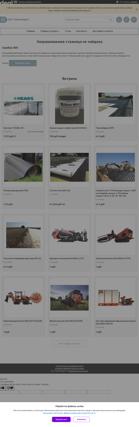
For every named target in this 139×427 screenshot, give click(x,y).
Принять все (61, 419)
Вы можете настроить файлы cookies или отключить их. (68, 413)
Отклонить (81, 419)
